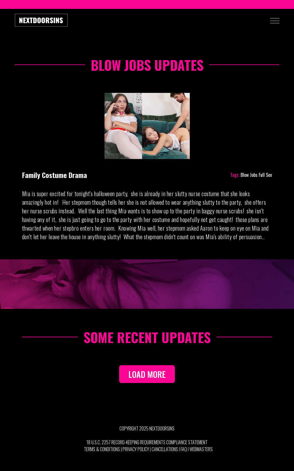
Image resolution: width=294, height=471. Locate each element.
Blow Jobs (249, 174)
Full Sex (265, 174)
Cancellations (165, 449)
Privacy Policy (136, 449)
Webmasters (201, 449)
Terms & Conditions (102, 449)
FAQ (184, 449)
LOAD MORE (147, 374)
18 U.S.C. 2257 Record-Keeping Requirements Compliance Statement (147, 442)
